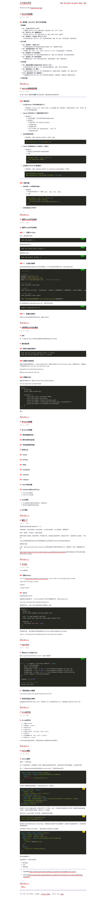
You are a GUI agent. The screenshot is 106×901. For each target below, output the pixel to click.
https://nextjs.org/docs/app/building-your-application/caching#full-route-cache (52, 870)
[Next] (23, 885)
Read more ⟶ (24, 83)
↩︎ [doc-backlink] (76, 870)
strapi (24, 563)
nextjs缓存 (26, 749)
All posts (74, 3)
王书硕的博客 (25, 2)
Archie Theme (45, 892)
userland (25, 643)
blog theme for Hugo (36, 8)
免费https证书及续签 (29, 218)
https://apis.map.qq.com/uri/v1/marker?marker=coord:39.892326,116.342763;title (42, 550)
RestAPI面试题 (27, 14)
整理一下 (25, 519)
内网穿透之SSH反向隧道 (30, 326)
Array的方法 (26, 711)
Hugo (62, 892)
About (80, 3)
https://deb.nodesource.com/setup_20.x (36, 577)
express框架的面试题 (29, 88)
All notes (67, 3)
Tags (84, 3)
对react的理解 (27, 420)
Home (61, 3)
